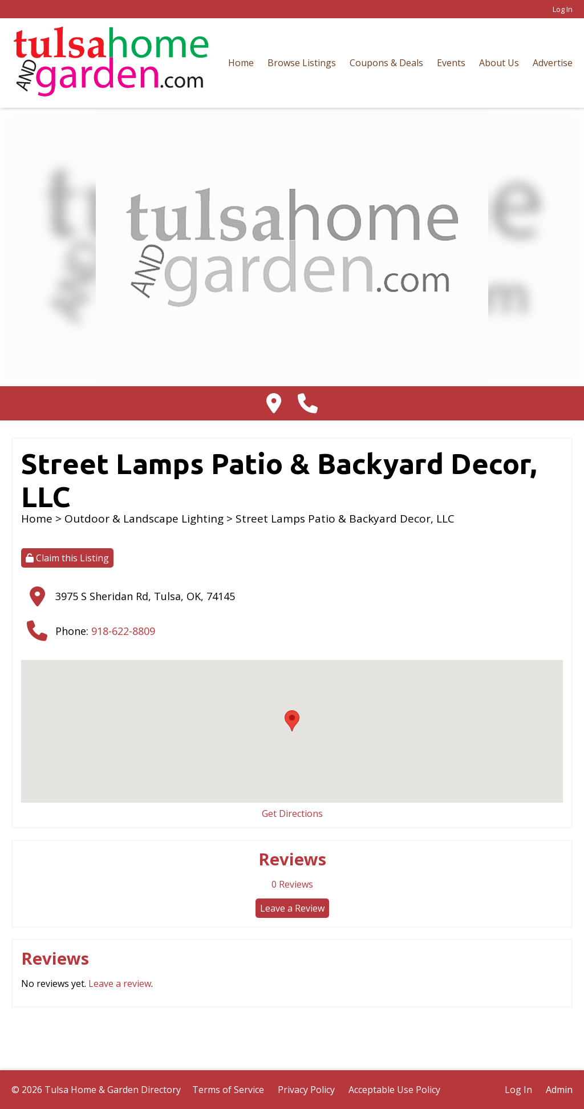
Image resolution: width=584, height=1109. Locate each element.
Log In (563, 9)
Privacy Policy (306, 1089)
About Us (499, 62)
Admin (559, 1089)
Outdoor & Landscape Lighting (144, 518)
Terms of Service (228, 1089)
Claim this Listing (67, 558)
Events (451, 62)
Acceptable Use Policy (394, 1089)
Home (241, 62)
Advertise (553, 62)
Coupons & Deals (386, 62)
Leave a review (119, 983)
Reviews (292, 884)
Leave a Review (292, 908)
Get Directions (292, 813)
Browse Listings (301, 62)
